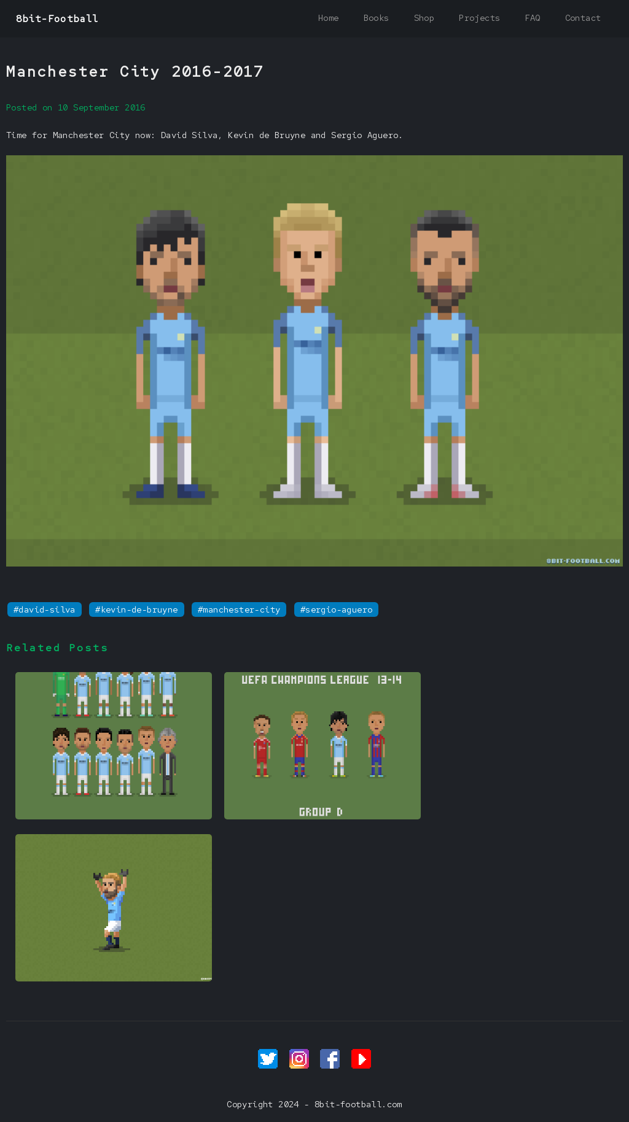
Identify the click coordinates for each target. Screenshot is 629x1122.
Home (328, 17)
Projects (479, 17)
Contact (583, 17)
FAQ (532, 17)
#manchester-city (239, 609)
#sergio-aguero (336, 609)
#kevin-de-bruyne (136, 609)
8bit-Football (57, 18)
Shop (424, 17)
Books (376, 17)
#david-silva (45, 609)
